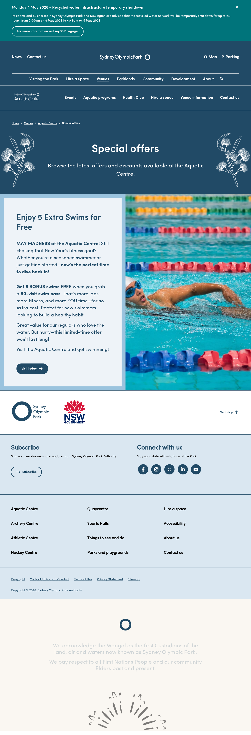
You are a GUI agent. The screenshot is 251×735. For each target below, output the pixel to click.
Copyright (18, 582)
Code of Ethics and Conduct (49, 582)
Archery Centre (24, 527)
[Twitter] (169, 473)
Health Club (133, 98)
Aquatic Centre (47, 123)
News (17, 57)
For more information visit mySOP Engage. (47, 31)
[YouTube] (196, 473)
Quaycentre (97, 513)
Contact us (36, 57)
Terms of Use (83, 582)
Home (15, 123)
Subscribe (29, 475)
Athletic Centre (24, 542)
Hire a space (162, 98)
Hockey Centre (24, 556)
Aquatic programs (99, 98)
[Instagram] (156, 473)
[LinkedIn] (183, 473)
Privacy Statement (110, 582)
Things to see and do (105, 542)
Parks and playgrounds (107, 556)
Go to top (229, 415)
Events (70, 98)
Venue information (197, 98)
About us (171, 542)
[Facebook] (143, 473)
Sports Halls (98, 527)
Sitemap (134, 582)
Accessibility (175, 527)
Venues (28, 123)
